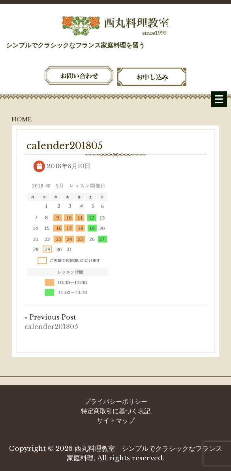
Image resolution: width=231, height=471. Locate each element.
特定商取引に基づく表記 (115, 411)
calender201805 (51, 327)
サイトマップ (116, 420)
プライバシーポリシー (115, 401)
